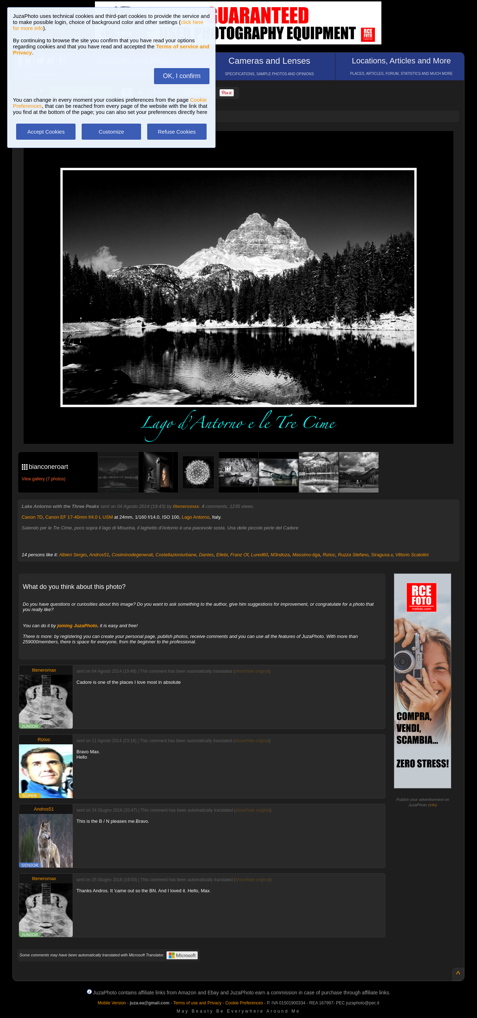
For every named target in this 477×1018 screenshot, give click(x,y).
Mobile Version (112, 1002)
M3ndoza (280, 554)
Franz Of (239, 554)
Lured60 (259, 554)
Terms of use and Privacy (197, 1002)
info (432, 805)
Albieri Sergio (73, 554)
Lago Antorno (195, 517)
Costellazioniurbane (175, 554)
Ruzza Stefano (353, 554)
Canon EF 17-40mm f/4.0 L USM (79, 517)
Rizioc (329, 554)
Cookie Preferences (244, 1002)
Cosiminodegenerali (132, 554)
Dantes (206, 554)
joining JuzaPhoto (77, 625)
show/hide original (252, 671)
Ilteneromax (186, 506)
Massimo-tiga (306, 554)
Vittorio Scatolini (412, 554)
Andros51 (99, 554)
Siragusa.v (381, 554)
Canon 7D (32, 517)
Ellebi (222, 554)
